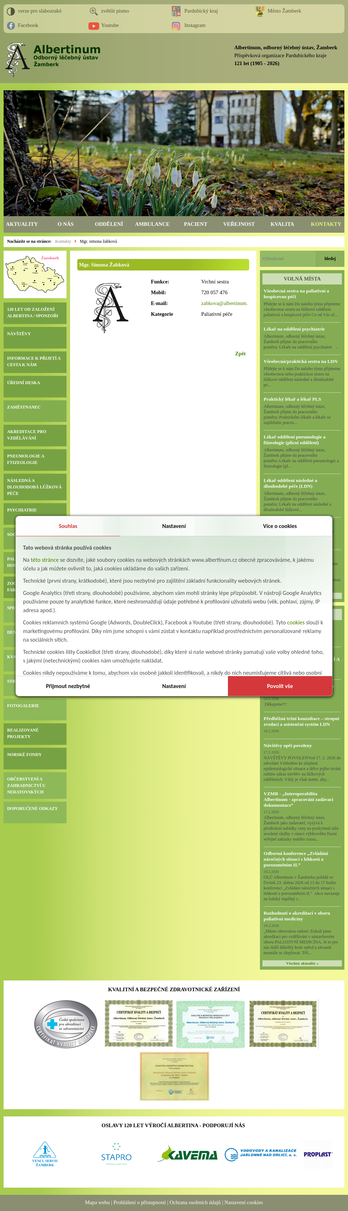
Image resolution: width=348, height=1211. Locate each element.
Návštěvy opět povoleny (288, 745)
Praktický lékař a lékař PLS (292, 399)
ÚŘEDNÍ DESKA (23, 382)
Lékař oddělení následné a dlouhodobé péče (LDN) (290, 483)
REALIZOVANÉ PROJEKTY (23, 733)
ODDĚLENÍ (109, 224)
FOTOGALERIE (23, 705)
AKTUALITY (22, 224)
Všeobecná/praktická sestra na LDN (300, 361)
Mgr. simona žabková (98, 241)
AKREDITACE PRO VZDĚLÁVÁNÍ (26, 435)
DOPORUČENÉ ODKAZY (32, 808)
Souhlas (68, 526)
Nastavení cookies (243, 1202)
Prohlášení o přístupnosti (140, 1202)
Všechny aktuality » (302, 963)
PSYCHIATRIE (22, 510)
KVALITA (282, 224)
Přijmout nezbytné (68, 686)
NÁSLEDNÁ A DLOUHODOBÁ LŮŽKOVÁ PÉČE (34, 487)
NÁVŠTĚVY (19, 333)
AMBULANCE (152, 224)
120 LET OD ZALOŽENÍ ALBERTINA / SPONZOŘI (32, 312)
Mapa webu (97, 1202)
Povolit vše (280, 686)
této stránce (45, 559)
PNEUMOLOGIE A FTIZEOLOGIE (25, 459)
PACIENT (195, 224)
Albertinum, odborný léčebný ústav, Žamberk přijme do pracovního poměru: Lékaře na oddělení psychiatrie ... (301, 342)
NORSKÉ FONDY (24, 754)
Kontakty (63, 241)
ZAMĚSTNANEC (24, 407)
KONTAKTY (326, 224)
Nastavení (174, 526)
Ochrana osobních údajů (195, 1202)
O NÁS (65, 224)
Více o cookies (280, 526)
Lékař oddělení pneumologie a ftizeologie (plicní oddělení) (294, 439)
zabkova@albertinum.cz (227, 303)
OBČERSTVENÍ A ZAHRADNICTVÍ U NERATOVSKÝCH (26, 786)
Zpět (240, 353)
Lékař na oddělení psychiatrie (294, 329)
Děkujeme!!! (275, 704)
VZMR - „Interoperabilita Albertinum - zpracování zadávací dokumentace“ (298, 799)
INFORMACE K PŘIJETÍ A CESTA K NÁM (33, 361)
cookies (296, 622)
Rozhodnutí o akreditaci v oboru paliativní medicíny (297, 915)
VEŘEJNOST (239, 224)
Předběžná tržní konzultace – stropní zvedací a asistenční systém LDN (301, 721)
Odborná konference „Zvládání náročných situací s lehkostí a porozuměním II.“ (296, 859)
